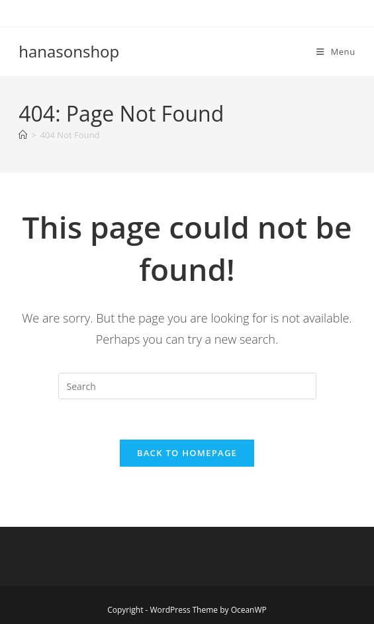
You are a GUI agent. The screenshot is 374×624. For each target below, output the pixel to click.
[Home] (23, 135)
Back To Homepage (187, 453)
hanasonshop (69, 51)
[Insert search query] (187, 386)
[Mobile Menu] (335, 52)
